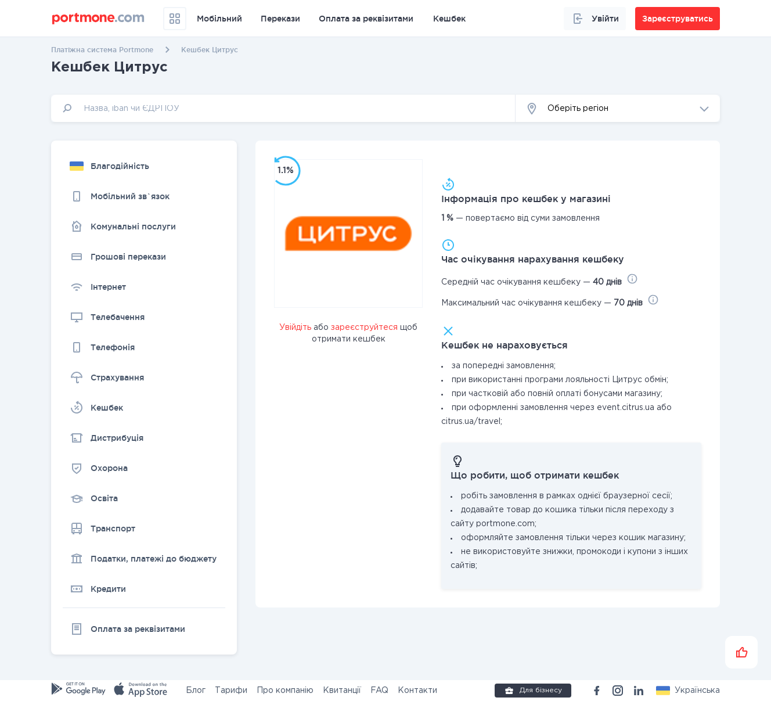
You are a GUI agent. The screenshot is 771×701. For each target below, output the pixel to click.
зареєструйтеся (364, 327)
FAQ (379, 690)
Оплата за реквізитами (366, 18)
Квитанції (342, 690)
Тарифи (231, 690)
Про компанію (285, 690)
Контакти (417, 690)
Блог (196, 690)
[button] (618, 108)
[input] (283, 108)
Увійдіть (295, 327)
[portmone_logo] (98, 18)
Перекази (280, 18)
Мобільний (219, 18)
